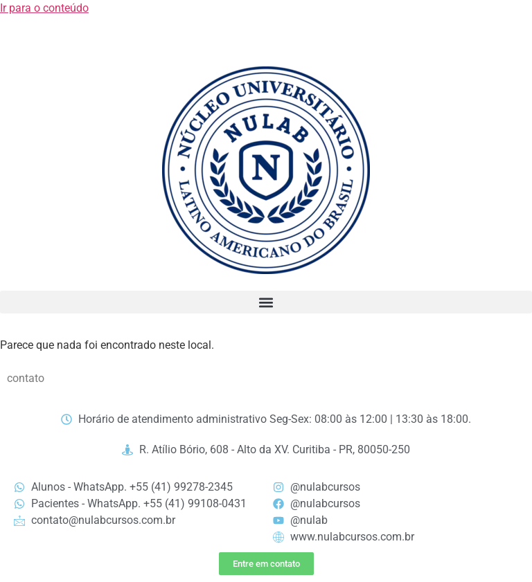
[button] (266, 302)
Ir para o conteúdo (44, 8)
